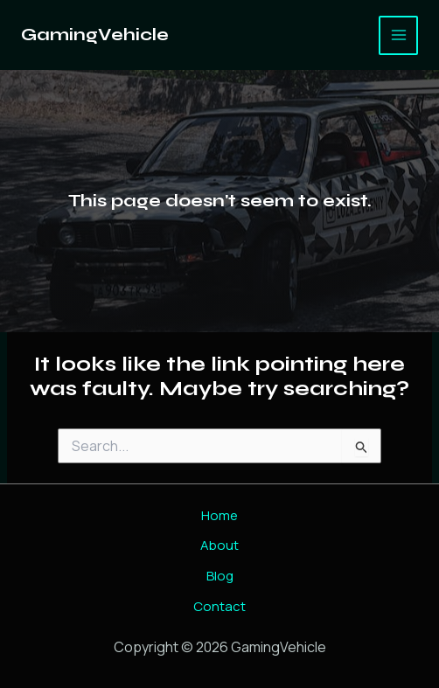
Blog (219, 575)
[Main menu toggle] (398, 35)
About (219, 545)
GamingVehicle (95, 34)
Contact (219, 606)
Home (219, 515)
